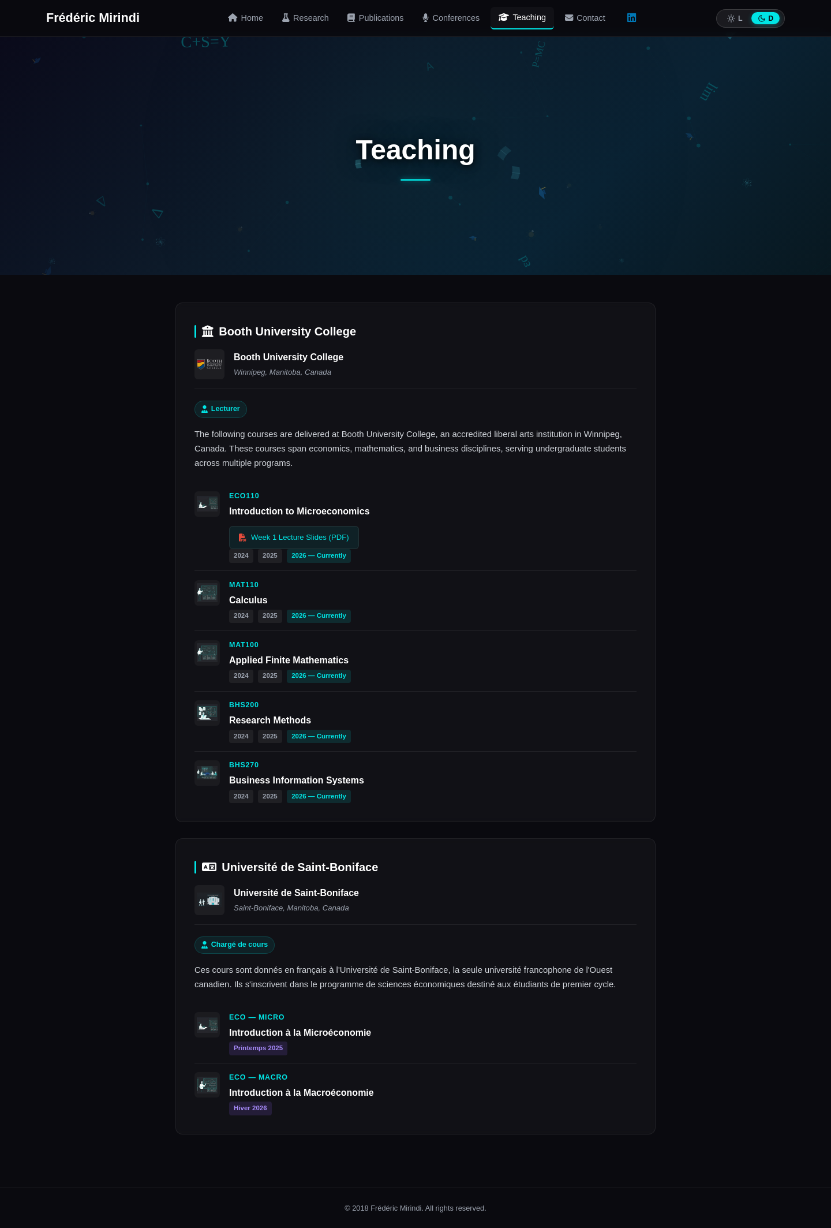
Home (245, 18)
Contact (585, 18)
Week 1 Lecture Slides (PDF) (294, 537)
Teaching (522, 17)
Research (305, 18)
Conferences (451, 18)
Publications (375, 18)
